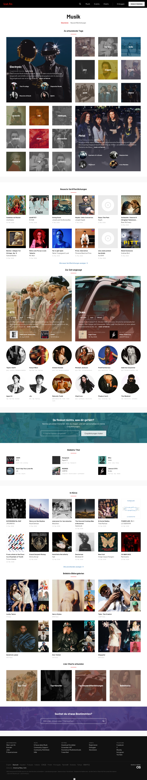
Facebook (120, 745)
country (12, 370)
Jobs (8, 750)
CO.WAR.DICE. (126, 554)
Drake (110, 471)
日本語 (43, 765)
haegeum (73, 463)
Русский (65, 765)
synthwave (81, 473)
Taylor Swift (11, 368)
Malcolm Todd (57, 396)
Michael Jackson (81, 368)
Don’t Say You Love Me (24, 468)
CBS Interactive (11, 771)
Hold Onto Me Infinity (60, 554)
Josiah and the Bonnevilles (61, 220)
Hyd (53, 557)
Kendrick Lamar (12, 655)
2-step (111, 370)
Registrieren (136, 4)
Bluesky (119, 750)
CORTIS (64, 471)
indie (63, 398)
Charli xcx (79, 396)
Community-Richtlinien (41, 750)
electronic (105, 370)
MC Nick (32, 255)
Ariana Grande (57, 368)
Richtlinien (69, 771)
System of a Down (95, 155)
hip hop (40, 370)
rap (91, 317)
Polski (50, 765)
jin (17, 473)
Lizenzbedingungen (51, 771)
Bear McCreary (126, 222)
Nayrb (100, 220)
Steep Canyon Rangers (106, 557)
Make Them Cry (125, 334)
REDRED (65, 468)
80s (80, 370)
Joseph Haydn (80, 220)
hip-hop (83, 317)
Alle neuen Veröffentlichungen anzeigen (72, 263)
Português (57, 765)
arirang (25, 463)
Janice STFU (112, 468)
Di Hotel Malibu (103, 521)
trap (99, 398)
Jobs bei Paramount (13, 773)
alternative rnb (56, 398)
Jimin (110, 460)
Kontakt (9, 747)
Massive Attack (25, 96)
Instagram (120, 752)
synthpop (82, 398)
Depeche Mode (56, 86)
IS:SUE (31, 220)
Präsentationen (11, 752)
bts (21, 317)
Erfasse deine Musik (40, 745)
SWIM (53, 334)
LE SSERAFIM (126, 523)
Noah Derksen (34, 523)
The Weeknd (125, 396)
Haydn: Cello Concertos (84, 217)
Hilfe (35, 752)
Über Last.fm (11, 745)
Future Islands (11, 559)
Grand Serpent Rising (37, 554)
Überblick (64, 23)
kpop (29, 317)
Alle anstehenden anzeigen (72, 567)
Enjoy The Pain (103, 217)
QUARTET (33, 217)
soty (113, 463)
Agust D (9, 396)
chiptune (65, 473)
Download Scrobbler (68, 745)
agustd (64, 463)
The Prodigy (24, 86)
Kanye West (33, 368)
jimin (109, 463)
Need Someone (127, 251)
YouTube (119, 755)
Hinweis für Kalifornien (81, 771)
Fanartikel (65, 752)
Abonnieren (93, 750)
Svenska (73, 765)
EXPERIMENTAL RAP (13, 521)
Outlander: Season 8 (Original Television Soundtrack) (129, 219)
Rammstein (123, 155)
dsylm (23, 473)
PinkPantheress (104, 368)
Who (109, 458)
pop (7, 370)
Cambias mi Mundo (13, 217)
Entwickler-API (66, 747)
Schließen (74, 779)
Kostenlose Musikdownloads (71, 750)
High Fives (92, 334)
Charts (106, 4)
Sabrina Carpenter (128, 368)
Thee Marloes (102, 523)
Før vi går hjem (57, 251)
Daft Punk (29, 71)
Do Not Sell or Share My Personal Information (102, 771)
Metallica (97, 140)
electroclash (73, 473)
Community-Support (41, 747)
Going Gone (56, 217)
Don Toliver (56, 655)
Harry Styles (57, 614)
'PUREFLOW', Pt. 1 (127, 521)
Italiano (37, 765)
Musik (88, 4)
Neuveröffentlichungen (78, 23)
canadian (134, 398)
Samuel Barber (11, 255)
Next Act (101, 554)
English (8, 765)
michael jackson (87, 370)
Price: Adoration (81, 251)
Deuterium (79, 554)
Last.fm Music (24, 773)
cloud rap (104, 398)
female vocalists (21, 370)
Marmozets (125, 557)
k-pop (13, 317)
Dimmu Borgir (33, 557)
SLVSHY (101, 255)
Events (97, 4)
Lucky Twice (11, 614)
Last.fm (10, 4)
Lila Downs (10, 220)
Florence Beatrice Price (83, 253)
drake (99, 317)
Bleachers (55, 523)
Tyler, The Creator (105, 614)
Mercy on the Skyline (37, 521)
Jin (30, 396)
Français (30, 765)
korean (17, 398)
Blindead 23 (79, 557)
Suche (80, 4)
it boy (117, 463)
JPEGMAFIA (10, 523)
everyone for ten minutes (62, 521)
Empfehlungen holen (94, 433)
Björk (53, 96)
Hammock (78, 526)
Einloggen (120, 4)
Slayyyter (101, 655)
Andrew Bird (125, 253)
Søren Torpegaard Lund (60, 253)
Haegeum (65, 458)
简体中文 (86, 765)
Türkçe (79, 765)
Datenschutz (62, 771)
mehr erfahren (44, 78)
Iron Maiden (123, 165)
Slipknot (91, 165)
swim (18, 463)
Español (22, 765)
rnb (57, 370)
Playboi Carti (103, 396)
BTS (17, 460)
